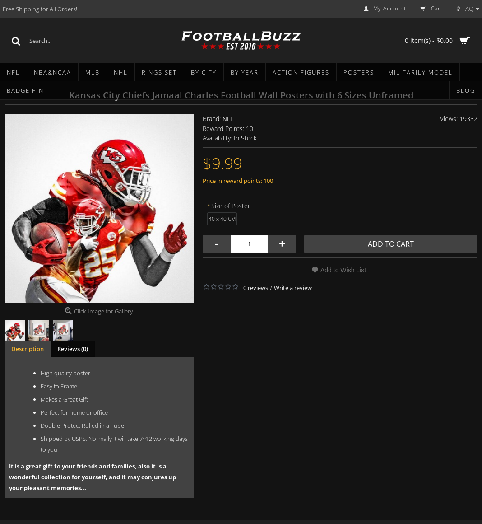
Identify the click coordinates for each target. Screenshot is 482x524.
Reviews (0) (72, 349)
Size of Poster (230, 205)
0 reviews (255, 288)
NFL (227, 119)
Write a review (293, 288)
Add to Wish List (343, 270)
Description (27, 349)
